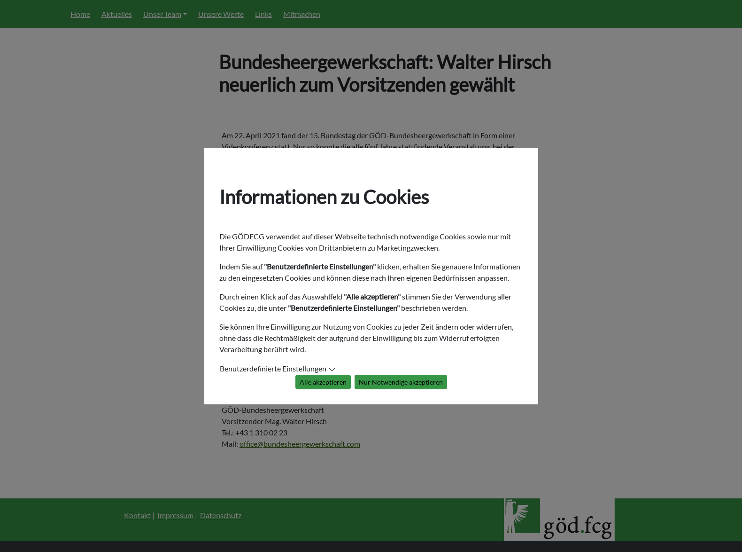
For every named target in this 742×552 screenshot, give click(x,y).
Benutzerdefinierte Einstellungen (273, 368)
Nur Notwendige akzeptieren (401, 382)
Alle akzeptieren (323, 382)
